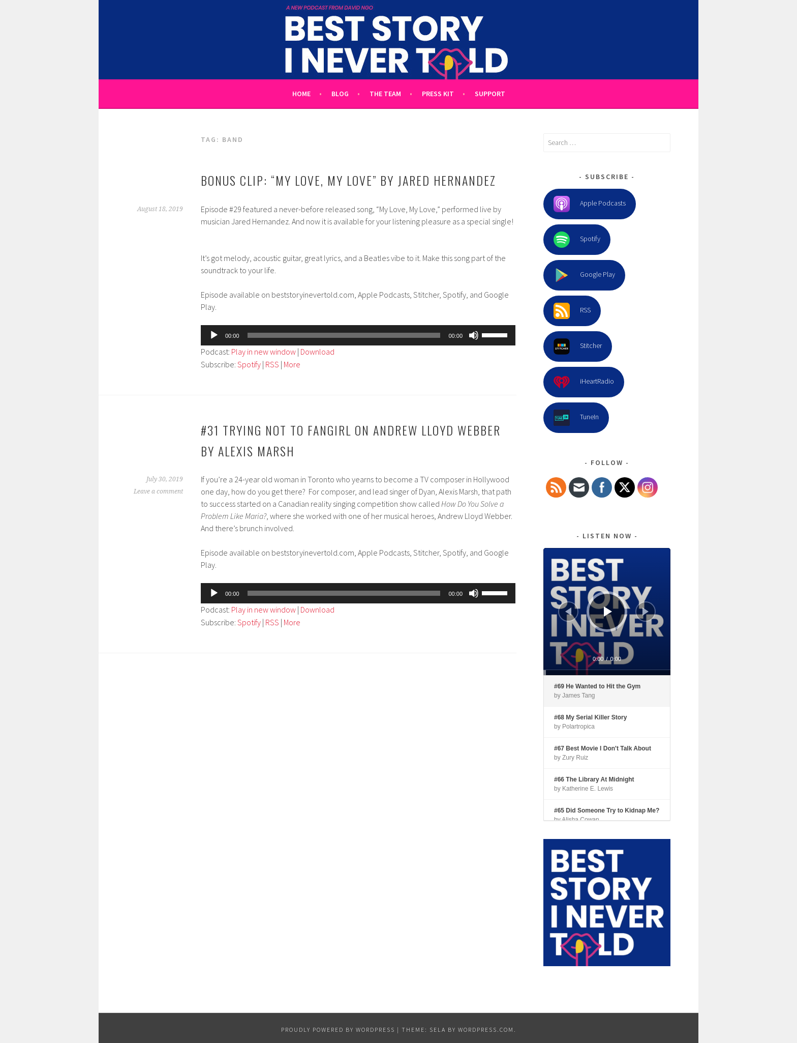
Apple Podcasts (590, 204)
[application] (358, 335)
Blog (340, 93)
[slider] (344, 335)
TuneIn (576, 418)
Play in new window (263, 351)
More (292, 364)
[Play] (214, 335)
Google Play (584, 275)
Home (301, 93)
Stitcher (578, 346)
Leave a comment (158, 491)
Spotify (249, 364)
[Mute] (474, 335)
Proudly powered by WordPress (338, 1029)
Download (317, 351)
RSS (272, 364)
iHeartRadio (584, 382)
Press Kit (438, 93)
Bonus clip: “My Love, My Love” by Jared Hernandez (348, 180)
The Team (385, 93)
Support (490, 93)
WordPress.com (486, 1029)
